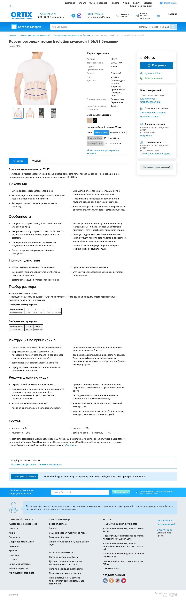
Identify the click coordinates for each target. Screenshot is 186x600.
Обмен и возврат (98, 3)
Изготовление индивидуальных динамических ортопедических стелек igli (123, 546)
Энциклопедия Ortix (19, 568)
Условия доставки (58, 524)
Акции (126, 3)
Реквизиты (14, 537)
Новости (114, 3)
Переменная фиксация (50, 464)
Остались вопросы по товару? (156, 167)
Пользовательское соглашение (65, 573)
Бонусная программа (20, 564)
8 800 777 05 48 (95, 14)
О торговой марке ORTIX (21, 541)
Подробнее (146, 135)
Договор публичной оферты (63, 557)
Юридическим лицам (141, 6)
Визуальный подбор (59, 537)
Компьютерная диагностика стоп (120, 524)
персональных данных (164, 491)
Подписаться (121, 492)
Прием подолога (111, 568)
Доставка (70, 3)
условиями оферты (151, 493)
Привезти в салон (149, 116)
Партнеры (14, 555)
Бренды (13, 550)
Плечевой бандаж (160, 27)
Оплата (82, 3)
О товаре (18, 160)
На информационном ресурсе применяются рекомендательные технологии (66, 580)
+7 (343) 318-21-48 (47, 14)
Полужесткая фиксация (23, 464)
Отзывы (148, 3)
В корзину (156, 65)
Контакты (14, 546)
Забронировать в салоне (153, 112)
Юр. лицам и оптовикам (21, 573)
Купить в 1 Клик (153, 73)
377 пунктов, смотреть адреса (155, 153)
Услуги (136, 3)
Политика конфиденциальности (66, 569)
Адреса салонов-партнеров (23, 524)
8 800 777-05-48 (164, 530)
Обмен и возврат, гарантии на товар (68, 533)
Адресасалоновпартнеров (143, 15)
